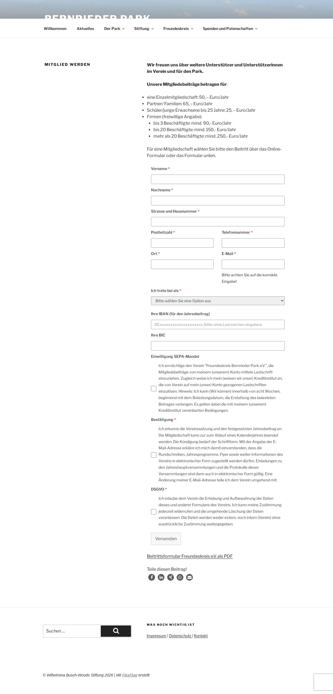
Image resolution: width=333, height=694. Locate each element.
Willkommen (55, 28)
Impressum (156, 635)
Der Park (114, 28)
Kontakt (201, 635)
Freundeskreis (178, 28)
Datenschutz (180, 635)
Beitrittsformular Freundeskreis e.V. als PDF (190, 556)
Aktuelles (85, 28)
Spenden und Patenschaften (230, 28)
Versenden (166, 538)
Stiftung (144, 28)
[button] (151, 577)
